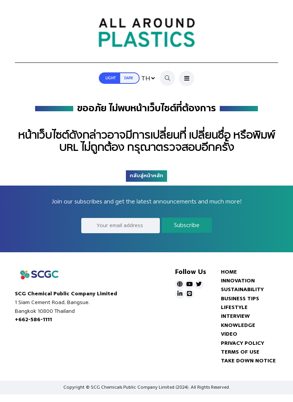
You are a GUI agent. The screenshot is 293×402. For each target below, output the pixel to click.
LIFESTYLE (234, 307)
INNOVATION (238, 281)
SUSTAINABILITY (242, 289)
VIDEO (229, 334)
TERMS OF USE (240, 352)
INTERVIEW (235, 316)
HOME (229, 272)
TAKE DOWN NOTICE (248, 361)
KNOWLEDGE (238, 325)
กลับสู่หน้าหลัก (146, 175)
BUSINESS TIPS (240, 299)
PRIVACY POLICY (242, 343)
